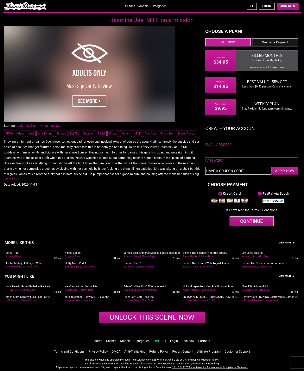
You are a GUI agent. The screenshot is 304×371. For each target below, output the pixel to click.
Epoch (187, 363)
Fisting (113, 133)
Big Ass (61, 133)
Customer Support (237, 351)
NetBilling (213, 363)
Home (98, 341)
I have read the (253, 210)
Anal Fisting (45, 133)
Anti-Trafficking (135, 351)
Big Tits (74, 133)
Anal (31, 133)
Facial (101, 133)
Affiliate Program (209, 351)
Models (143, 6)
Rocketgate (199, 363)
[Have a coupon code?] (238, 171)
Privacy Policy (98, 351)
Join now (188, 341)
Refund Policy (158, 351)
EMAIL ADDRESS (218, 145)
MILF (138, 133)
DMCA (116, 351)
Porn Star (150, 133)
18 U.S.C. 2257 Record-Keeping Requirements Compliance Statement (210, 367)
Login (266, 6)
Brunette (88, 133)
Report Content (182, 351)
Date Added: (12, 184)
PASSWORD (214, 161)
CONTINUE (251, 221)
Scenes (130, 6)
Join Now (287, 6)
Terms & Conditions (263, 210)
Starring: (10, 126)
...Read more (10, 178)
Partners (204, 341)
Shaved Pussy (185, 133)
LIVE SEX (159, 341)
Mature (126, 133)
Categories (159, 6)
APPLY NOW (284, 171)
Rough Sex (166, 133)
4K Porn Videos (15, 133)
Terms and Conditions (69, 351)
